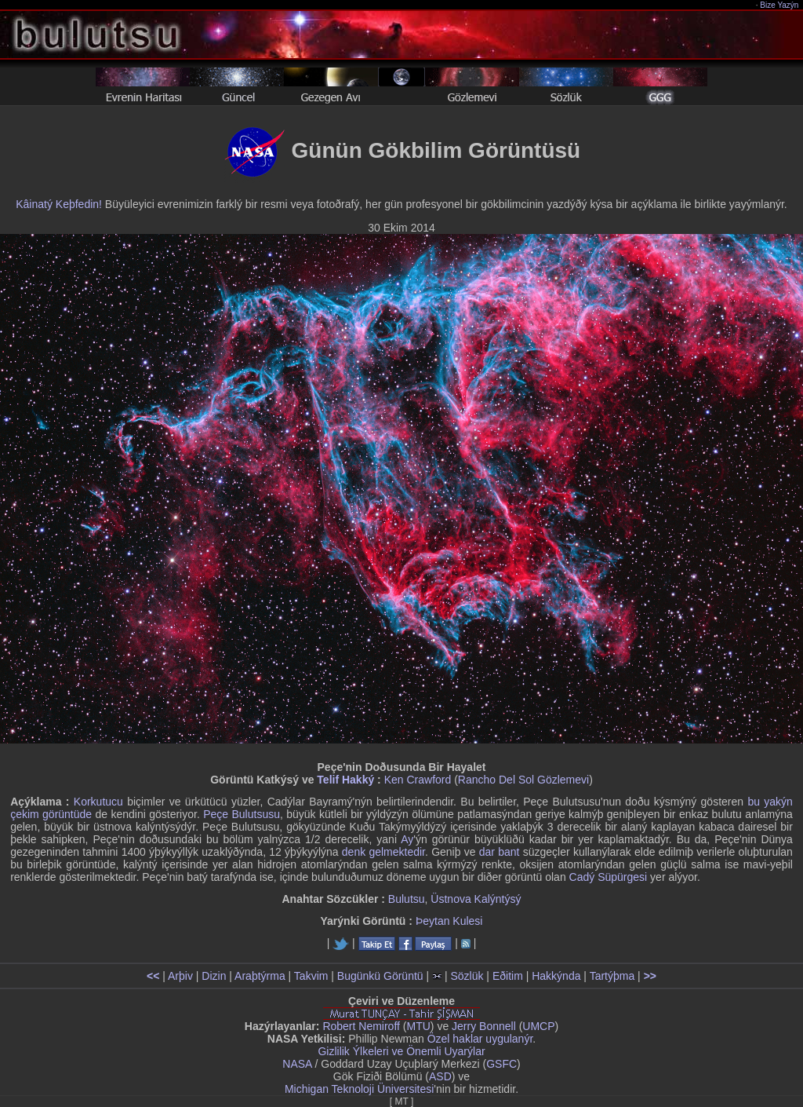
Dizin (214, 976)
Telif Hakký (345, 779)
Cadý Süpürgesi (608, 877)
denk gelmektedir (383, 852)
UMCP (538, 1026)
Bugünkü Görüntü (380, 976)
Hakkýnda (556, 976)
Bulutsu (406, 899)
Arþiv (180, 976)
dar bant (499, 852)
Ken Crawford (418, 779)
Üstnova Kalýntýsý (476, 899)
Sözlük (466, 976)
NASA (296, 1064)
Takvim (311, 976)
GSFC (501, 1064)
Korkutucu (98, 801)
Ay (407, 839)
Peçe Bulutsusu (241, 814)
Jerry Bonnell (484, 1026)
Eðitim (507, 976)
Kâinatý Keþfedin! (59, 204)
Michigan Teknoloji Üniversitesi (359, 1089)
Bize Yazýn (779, 5)
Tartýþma (612, 976)
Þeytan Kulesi (449, 921)
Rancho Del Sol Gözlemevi (523, 779)
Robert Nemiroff (361, 1026)
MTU (419, 1026)
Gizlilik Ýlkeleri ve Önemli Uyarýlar (401, 1051)
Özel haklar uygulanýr (480, 1038)
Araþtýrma (259, 976)
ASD (440, 1076)
